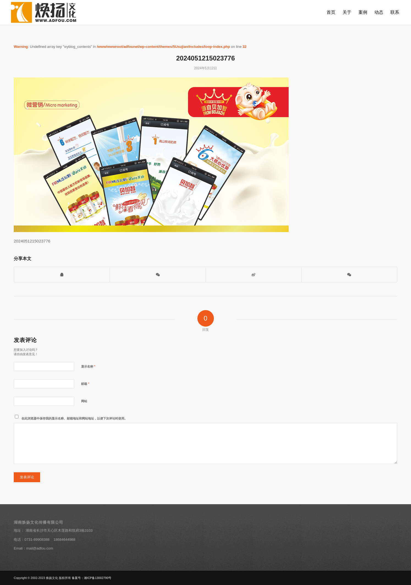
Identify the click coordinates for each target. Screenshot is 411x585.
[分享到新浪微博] (253, 274)
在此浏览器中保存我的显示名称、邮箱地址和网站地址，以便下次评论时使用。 (74, 418)
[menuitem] (331, 12)
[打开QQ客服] (62, 274)
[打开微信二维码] (157, 274)
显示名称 (88, 366)
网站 (84, 401)
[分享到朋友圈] (349, 274)
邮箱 (85, 384)
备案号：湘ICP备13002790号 (91, 578)
